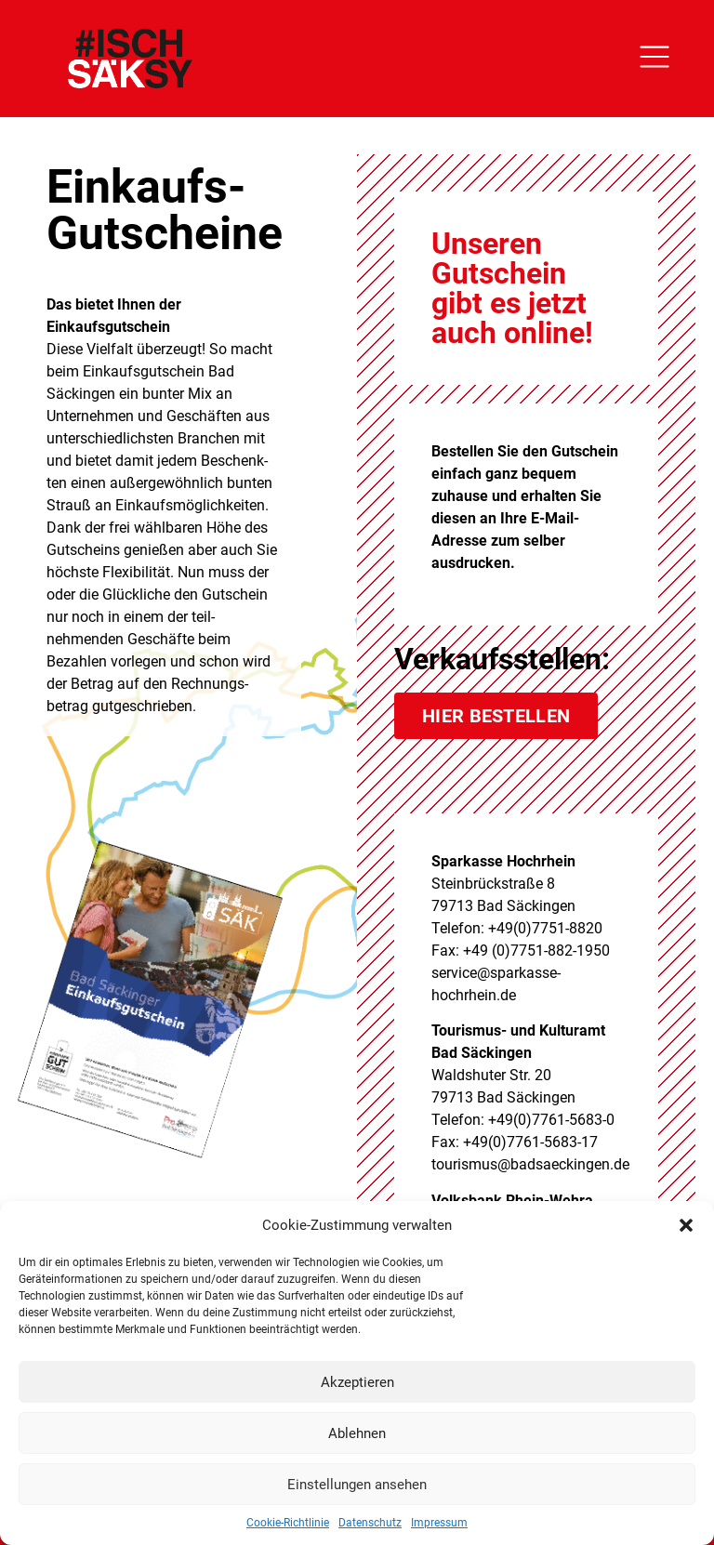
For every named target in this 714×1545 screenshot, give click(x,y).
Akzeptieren (357, 1382)
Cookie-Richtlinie (287, 1522)
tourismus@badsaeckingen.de (530, 1164)
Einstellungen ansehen (357, 1484)
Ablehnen (357, 1433)
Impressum (439, 1522)
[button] (686, 1225)
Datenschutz (370, 1522)
